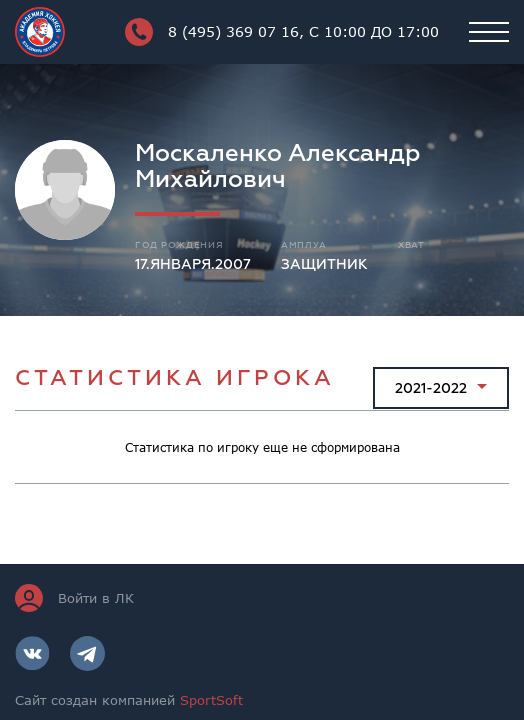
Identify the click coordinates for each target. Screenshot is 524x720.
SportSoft (211, 700)
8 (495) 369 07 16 (282, 32)
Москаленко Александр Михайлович (277, 166)
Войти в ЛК (74, 598)
